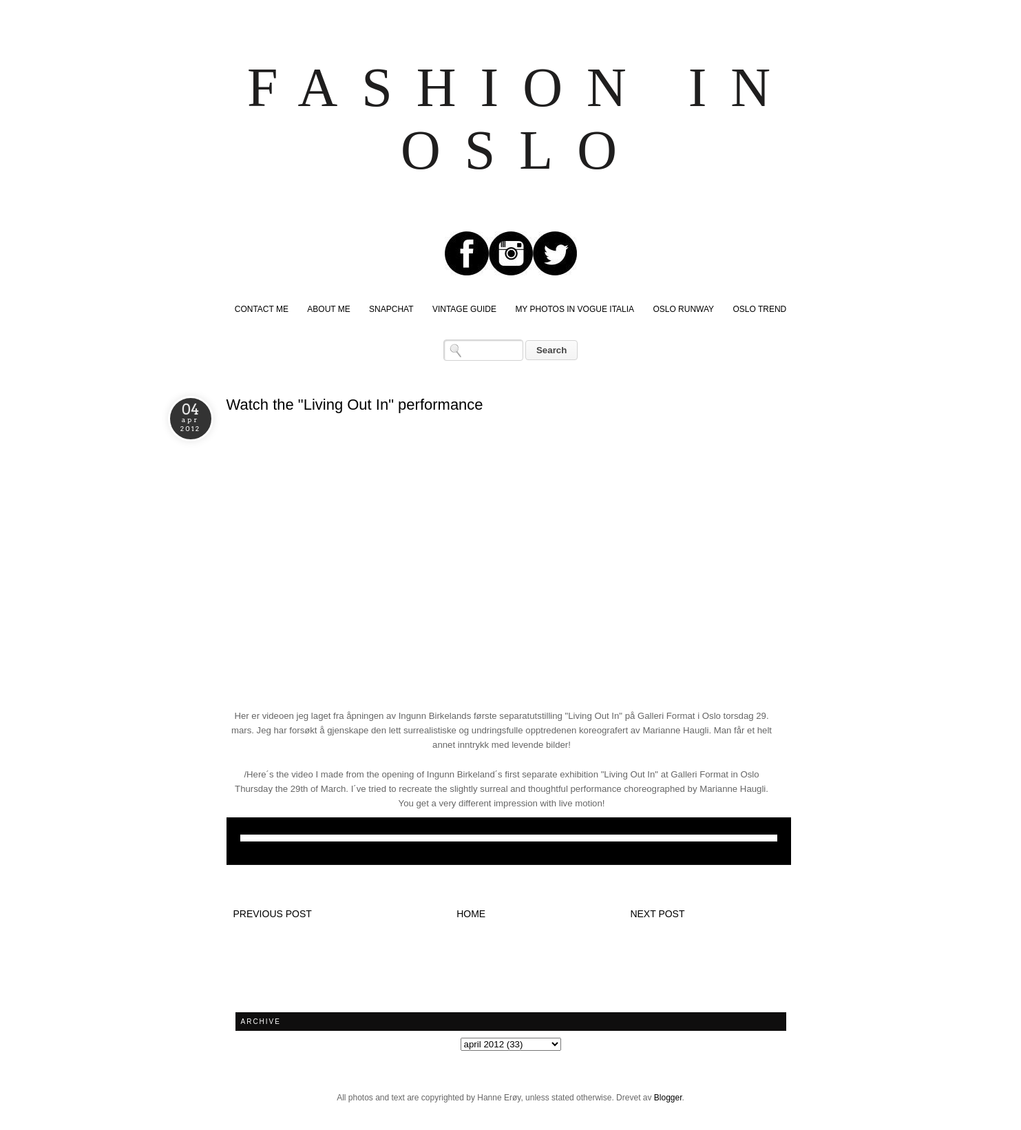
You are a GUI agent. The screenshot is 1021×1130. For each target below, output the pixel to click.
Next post (657, 913)
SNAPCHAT (391, 309)
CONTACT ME (261, 309)
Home (470, 913)
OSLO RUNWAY (683, 309)
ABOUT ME (328, 309)
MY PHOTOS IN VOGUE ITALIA (574, 309)
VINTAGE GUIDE (464, 309)
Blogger (668, 1097)
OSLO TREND (759, 309)
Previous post (272, 913)
